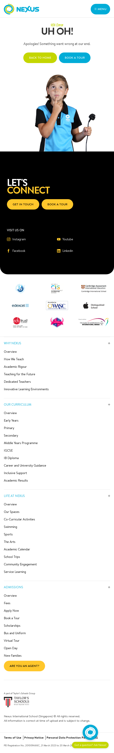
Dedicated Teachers (17, 381)
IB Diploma (11, 458)
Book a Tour (12, 618)
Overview (10, 351)
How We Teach (14, 359)
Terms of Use (12, 738)
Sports (8, 534)
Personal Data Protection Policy (68, 738)
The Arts (9, 542)
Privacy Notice (34, 738)
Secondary (11, 435)
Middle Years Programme (21, 443)
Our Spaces (11, 512)
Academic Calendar (17, 549)
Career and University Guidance (25, 465)
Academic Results (16, 480)
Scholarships (12, 625)
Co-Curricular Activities (19, 519)
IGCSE (8, 450)
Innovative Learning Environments (26, 389)
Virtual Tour (11, 640)
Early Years (11, 420)
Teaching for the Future (19, 374)
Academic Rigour (15, 366)
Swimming (10, 527)
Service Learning (15, 572)
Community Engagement (20, 564)
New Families (13, 655)
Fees (7, 603)
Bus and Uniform (15, 633)
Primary (9, 428)
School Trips (12, 557)
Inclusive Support (15, 473)
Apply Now (11, 610)
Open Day (11, 648)
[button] (100, 9)
